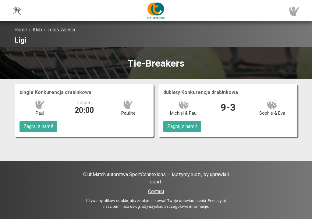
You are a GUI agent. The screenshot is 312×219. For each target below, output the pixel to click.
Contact (156, 191)
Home (20, 30)
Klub (37, 30)
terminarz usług (126, 206)
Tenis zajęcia (61, 30)
